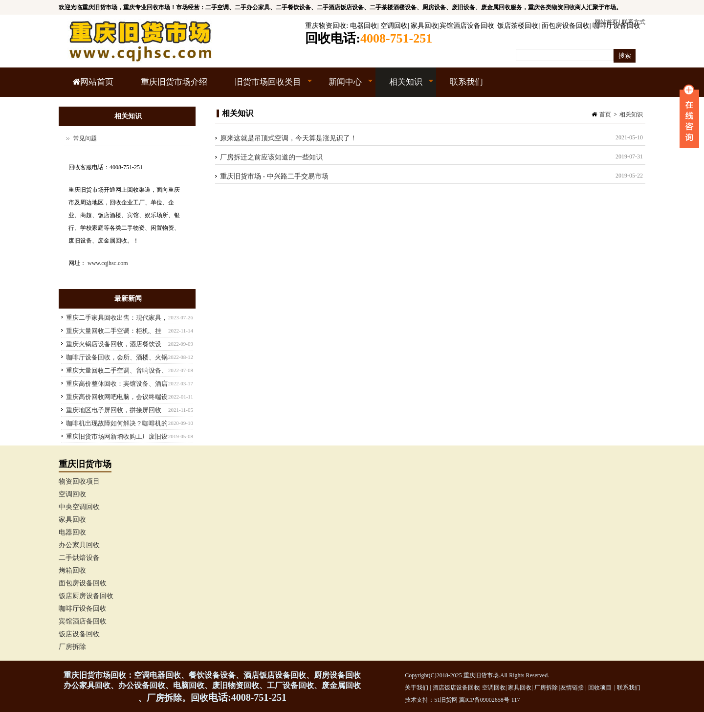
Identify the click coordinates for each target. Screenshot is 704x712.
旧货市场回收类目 (266, 87)
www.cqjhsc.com (108, 263)
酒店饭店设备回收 (456, 687)
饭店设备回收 (79, 634)
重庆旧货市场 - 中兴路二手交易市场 (274, 176)
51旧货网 (446, 699)
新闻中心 (344, 87)
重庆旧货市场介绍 (174, 82)
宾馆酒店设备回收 (467, 25)
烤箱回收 (72, 570)
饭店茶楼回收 (517, 25)
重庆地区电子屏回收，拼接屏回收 (113, 410)
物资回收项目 (79, 481)
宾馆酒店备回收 (83, 621)
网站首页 (92, 82)
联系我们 (466, 82)
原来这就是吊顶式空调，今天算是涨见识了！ (288, 138)
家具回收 (424, 25)
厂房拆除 (72, 646)
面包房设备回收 (566, 25)
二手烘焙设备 (79, 557)
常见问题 (85, 138)
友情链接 (572, 687)
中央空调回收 (79, 507)
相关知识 (404, 87)
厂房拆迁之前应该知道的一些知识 (271, 157)
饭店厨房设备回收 (86, 596)
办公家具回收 (79, 545)
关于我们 (416, 687)
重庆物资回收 (325, 25)
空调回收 (394, 25)
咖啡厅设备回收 (616, 25)
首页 (605, 114)
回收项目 (600, 687)
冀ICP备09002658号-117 (489, 699)
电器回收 (363, 25)
